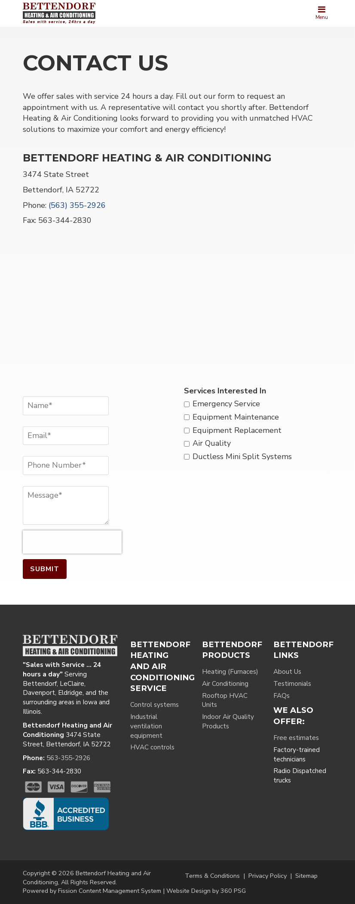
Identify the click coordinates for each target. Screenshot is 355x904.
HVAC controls (152, 747)
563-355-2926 (68, 758)
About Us (287, 671)
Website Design (188, 890)
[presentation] (72, 542)
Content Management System (120, 890)
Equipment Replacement (237, 430)
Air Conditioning (225, 683)
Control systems (154, 704)
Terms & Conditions (212, 875)
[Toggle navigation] (321, 13)
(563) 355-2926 (77, 205)
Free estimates (296, 738)
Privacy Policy (267, 875)
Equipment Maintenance (236, 417)
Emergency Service (226, 404)
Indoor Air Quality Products (228, 721)
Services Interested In (225, 391)
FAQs (281, 695)
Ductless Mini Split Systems (242, 456)
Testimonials (292, 683)
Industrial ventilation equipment (146, 726)
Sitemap (306, 875)
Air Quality (212, 443)
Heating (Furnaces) (230, 671)
